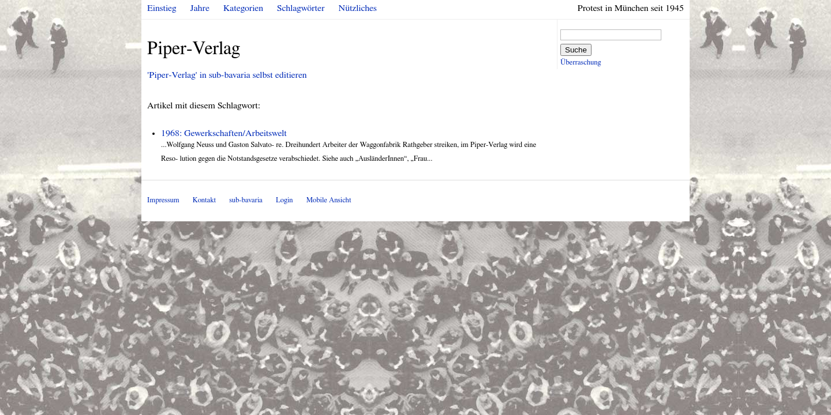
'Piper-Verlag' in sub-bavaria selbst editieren (227, 75)
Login (284, 200)
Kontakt (204, 200)
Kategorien (243, 8)
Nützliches (358, 8)
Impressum (163, 200)
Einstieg (162, 8)
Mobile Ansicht (328, 200)
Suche (576, 50)
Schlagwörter (300, 8)
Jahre (199, 8)
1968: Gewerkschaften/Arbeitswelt (224, 133)
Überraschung (580, 62)
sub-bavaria (245, 200)
